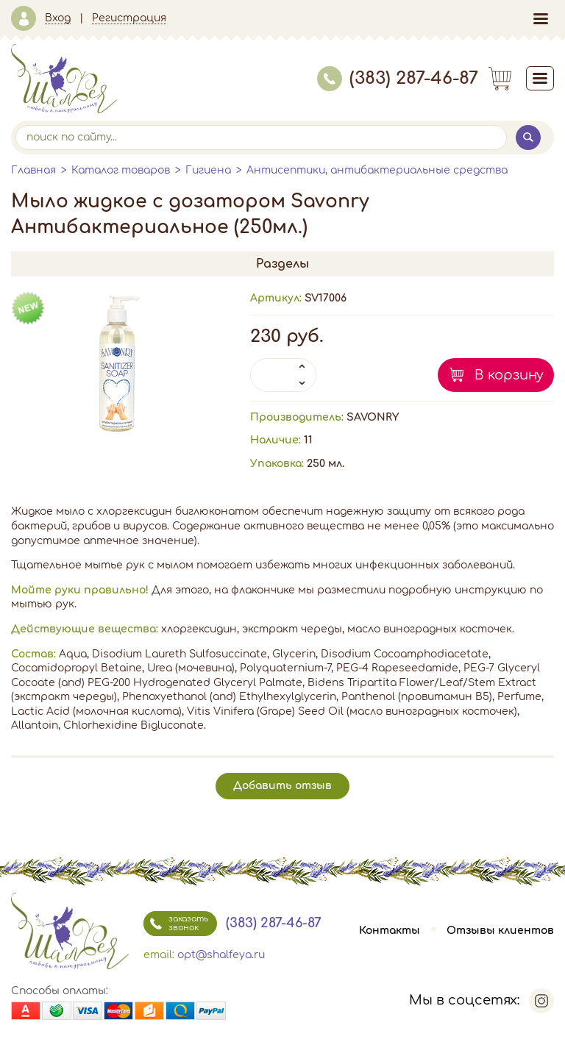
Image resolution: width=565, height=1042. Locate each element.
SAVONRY (373, 417)
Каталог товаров (120, 170)
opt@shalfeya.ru (221, 954)
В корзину (509, 375)
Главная (33, 170)
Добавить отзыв (282, 785)
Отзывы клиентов (500, 930)
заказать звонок (175, 923)
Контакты (389, 930)
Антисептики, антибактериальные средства (377, 170)
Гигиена (208, 170)
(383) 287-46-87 (397, 78)
